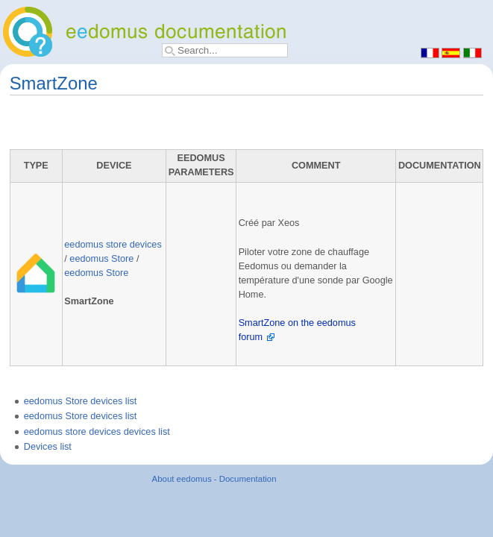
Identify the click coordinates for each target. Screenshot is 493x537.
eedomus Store (101, 259)
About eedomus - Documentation (214, 478)
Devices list (48, 447)
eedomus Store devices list (80, 401)
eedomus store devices (112, 244)
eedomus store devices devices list (97, 432)
